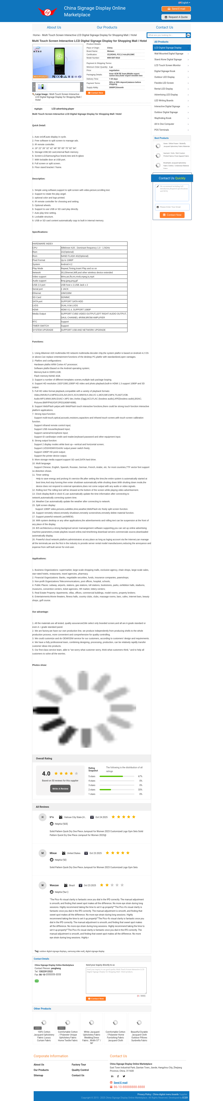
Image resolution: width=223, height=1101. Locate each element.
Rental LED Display (163, 89)
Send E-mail (178, 8)
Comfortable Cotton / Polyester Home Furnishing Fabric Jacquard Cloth (115, 1036)
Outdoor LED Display (164, 77)
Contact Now (97, 93)
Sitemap (38, 1075)
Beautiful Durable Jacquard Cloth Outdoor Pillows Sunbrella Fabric (139, 1036)
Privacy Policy (144, 1094)
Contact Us (164, 27)
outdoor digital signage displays (53, 951)
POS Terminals (161, 130)
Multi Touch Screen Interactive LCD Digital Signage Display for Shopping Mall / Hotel (58, 97)
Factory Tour (79, 1064)
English (185, 3)
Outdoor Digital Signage (166, 112)
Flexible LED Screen (164, 83)
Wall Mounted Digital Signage (168, 53)
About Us (54, 27)
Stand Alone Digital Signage (168, 59)
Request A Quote (178, 17)
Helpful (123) (61, 824)
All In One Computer (164, 124)
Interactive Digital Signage (167, 106)
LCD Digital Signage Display (168, 47)
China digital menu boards (166, 1094)
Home (36, 35)
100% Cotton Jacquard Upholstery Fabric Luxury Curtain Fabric (44, 1036)
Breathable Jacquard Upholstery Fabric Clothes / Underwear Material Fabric (176, 165)
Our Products (107, 27)
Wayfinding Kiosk (162, 118)
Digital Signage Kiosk (164, 71)
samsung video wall (76, 951)
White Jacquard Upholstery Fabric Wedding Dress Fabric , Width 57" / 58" (91, 1038)
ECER (185, 1097)
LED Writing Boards (163, 100)
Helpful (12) (60, 860)
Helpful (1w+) (61, 892)
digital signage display (95, 951)
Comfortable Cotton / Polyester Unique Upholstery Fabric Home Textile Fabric (68, 1036)
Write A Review (60, 788)
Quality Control (80, 1070)
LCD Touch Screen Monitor (167, 65)
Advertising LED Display (166, 94)
